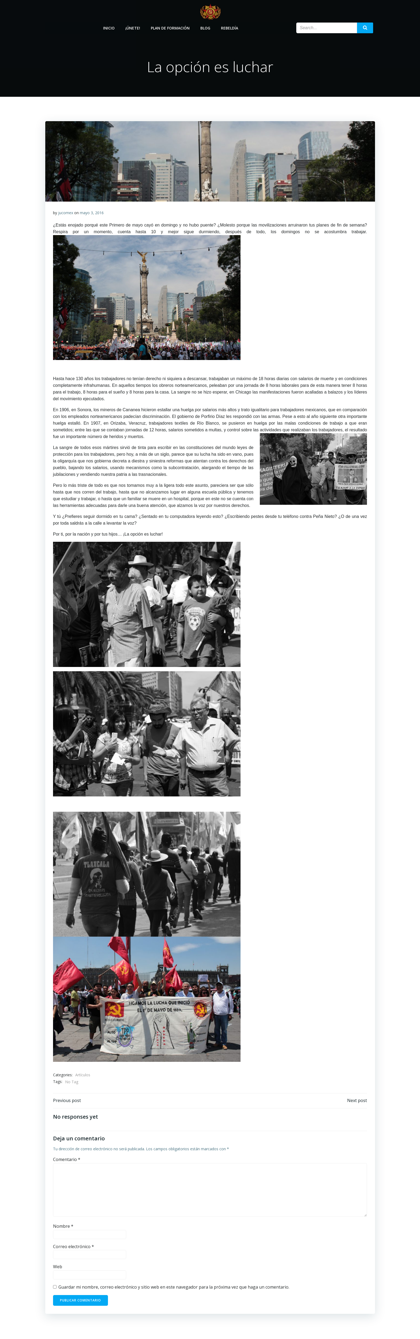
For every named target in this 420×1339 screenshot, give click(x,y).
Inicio (109, 27)
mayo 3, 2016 (92, 213)
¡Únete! (133, 27)
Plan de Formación (170, 27)
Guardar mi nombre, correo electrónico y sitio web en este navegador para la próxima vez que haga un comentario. (173, 1288)
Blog (206, 27)
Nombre (63, 1227)
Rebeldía (229, 27)
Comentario (66, 1160)
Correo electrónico (73, 1247)
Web (57, 1268)
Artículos (82, 1075)
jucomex (65, 213)
